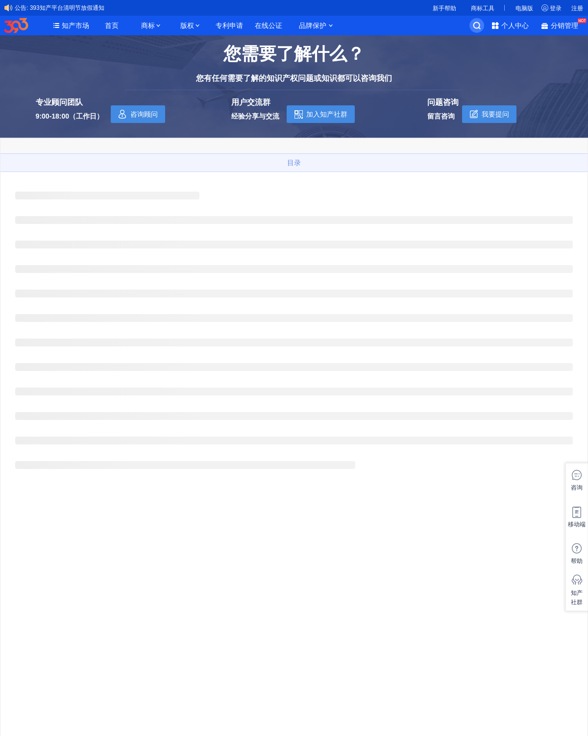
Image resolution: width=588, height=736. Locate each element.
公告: (21, 7)
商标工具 (482, 8)
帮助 (577, 561)
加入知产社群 (326, 114)
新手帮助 (444, 8)
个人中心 (515, 25)
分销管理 (567, 24)
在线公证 (268, 25)
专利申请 (229, 25)
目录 (294, 163)
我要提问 (495, 114)
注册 (577, 8)
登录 (556, 8)
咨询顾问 (144, 114)
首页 (112, 25)
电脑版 (524, 8)
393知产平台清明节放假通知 (67, 7)
